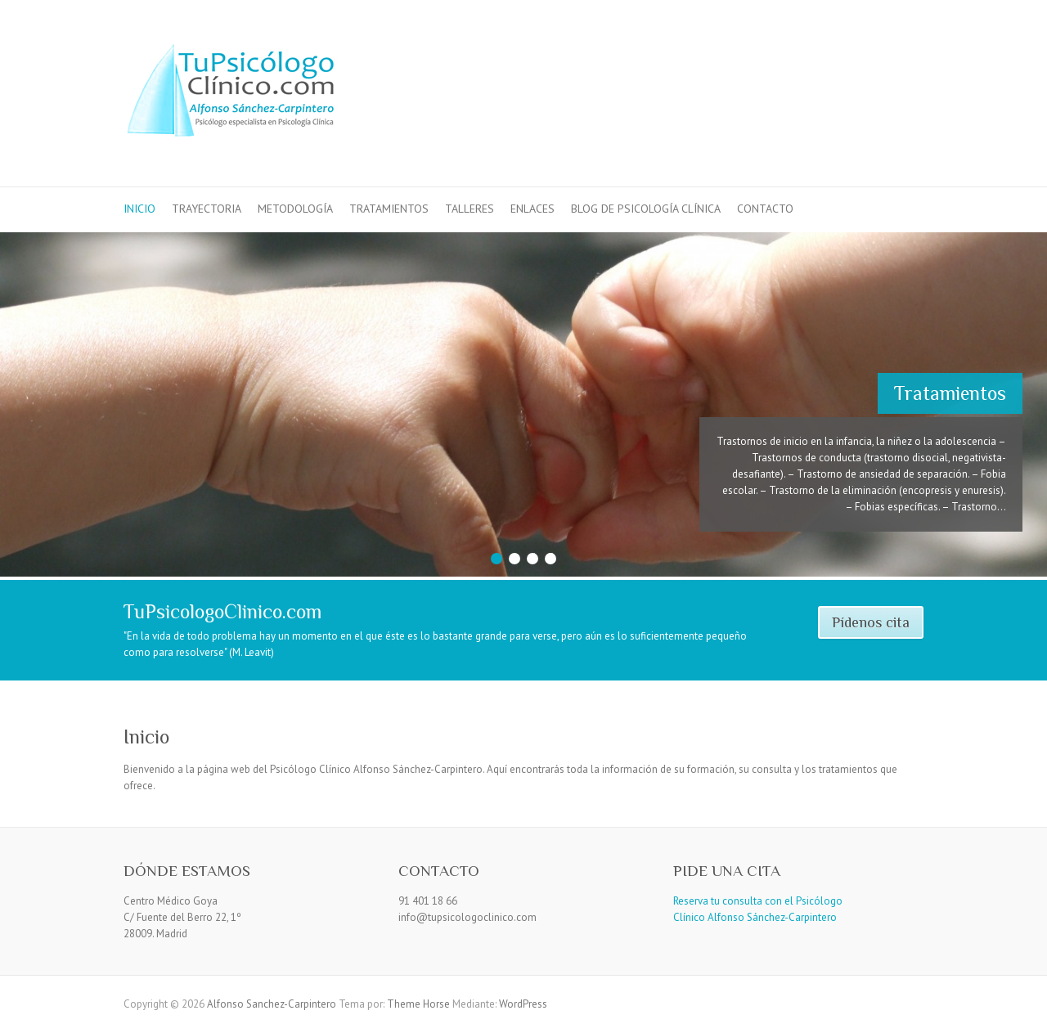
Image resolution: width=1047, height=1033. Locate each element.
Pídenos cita (871, 622)
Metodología (295, 208)
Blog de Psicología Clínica (646, 208)
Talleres (469, 208)
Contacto (765, 208)
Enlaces (532, 208)
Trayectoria (206, 208)
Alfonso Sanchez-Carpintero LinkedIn (882, 59)
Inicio (139, 208)
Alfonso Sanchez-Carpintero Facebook (858, 59)
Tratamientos (389, 208)
